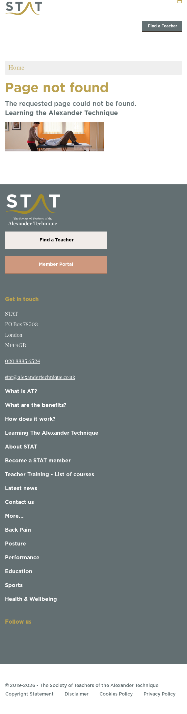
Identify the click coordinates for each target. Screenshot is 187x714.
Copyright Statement (29, 694)
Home (16, 68)
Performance (22, 557)
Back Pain (18, 530)
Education (18, 571)
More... (14, 516)
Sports (14, 585)
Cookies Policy (116, 694)
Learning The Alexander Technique (51, 433)
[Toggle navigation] (179, 1)
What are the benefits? (36, 405)
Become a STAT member (38, 460)
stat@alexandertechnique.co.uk (40, 377)
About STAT (21, 447)
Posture (15, 543)
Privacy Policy (159, 694)
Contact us (19, 502)
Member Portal (56, 264)
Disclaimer (77, 694)
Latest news (21, 488)
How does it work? (30, 419)
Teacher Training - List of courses (49, 474)
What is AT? (21, 391)
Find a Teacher (162, 26)
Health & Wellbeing (31, 599)
